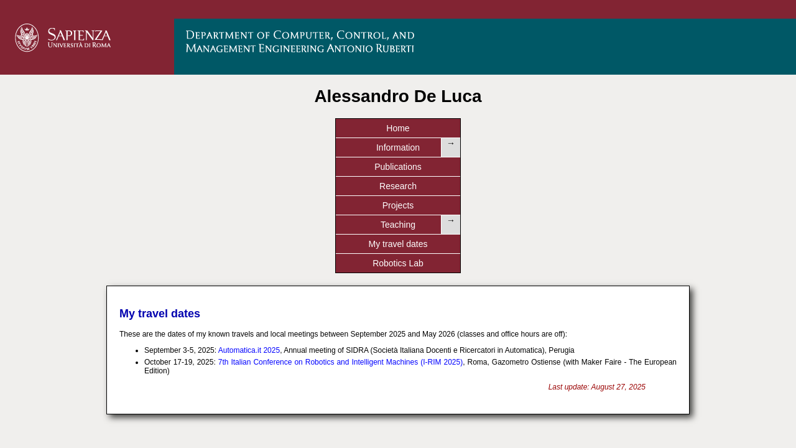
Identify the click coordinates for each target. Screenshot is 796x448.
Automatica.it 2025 (249, 215)
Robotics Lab (680, 128)
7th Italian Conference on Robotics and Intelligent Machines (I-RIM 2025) (340, 227)
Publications (276, 128)
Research (357, 128)
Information (196, 128)
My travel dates (600, 128)
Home (114, 128)
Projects (439, 128)
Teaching (519, 128)
